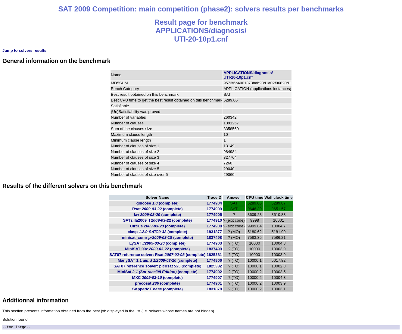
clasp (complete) (157, 231)
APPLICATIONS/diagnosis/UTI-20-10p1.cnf (248, 75)
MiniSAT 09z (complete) (157, 249)
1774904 (214, 203)
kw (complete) (157, 214)
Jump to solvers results (24, 50)
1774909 (214, 209)
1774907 (214, 277)
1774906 (214, 260)
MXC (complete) (157, 277)
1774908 (214, 226)
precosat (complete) (157, 283)
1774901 (214, 283)
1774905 (214, 214)
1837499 (214, 249)
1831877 (214, 231)
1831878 (214, 289)
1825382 (214, 266)
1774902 (214, 272)
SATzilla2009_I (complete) (157, 220)
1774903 (214, 243)
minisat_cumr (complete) (157, 237)
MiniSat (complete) (157, 272)
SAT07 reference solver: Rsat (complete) (157, 254)
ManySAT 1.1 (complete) (157, 260)
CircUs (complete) (157, 226)
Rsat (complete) (157, 209)
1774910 (214, 220)
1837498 (214, 237)
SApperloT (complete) (157, 289)
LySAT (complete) (157, 243)
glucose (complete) (157, 203)
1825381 (214, 254)
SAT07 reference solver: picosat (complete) (157, 266)
